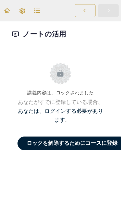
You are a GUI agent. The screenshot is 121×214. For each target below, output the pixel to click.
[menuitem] (22, 10)
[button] (7, 10)
